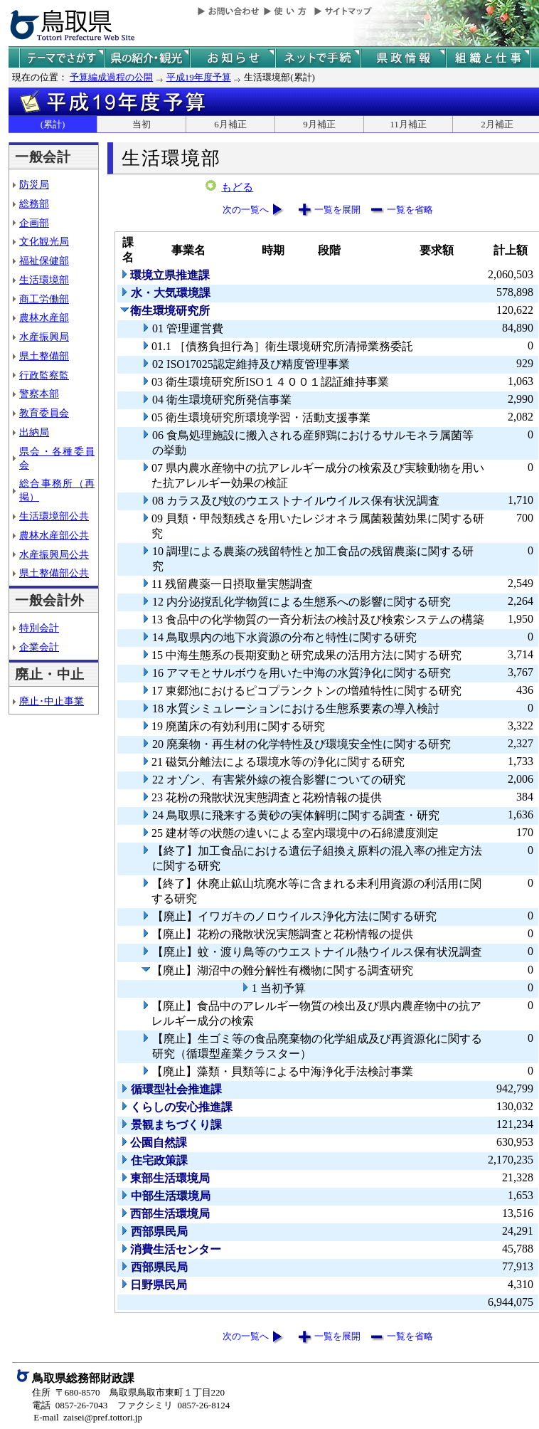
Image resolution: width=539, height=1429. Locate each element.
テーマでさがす (62, 58)
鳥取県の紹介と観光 (147, 58)
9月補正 (319, 124)
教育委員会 (44, 412)
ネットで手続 (318, 58)
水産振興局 (44, 336)
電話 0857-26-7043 (69, 1405)
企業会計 (39, 647)
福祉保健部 (44, 260)
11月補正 (408, 124)
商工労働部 (44, 299)
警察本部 (39, 393)
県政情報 (403, 58)
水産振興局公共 (54, 554)
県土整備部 (44, 356)
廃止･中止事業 (51, 701)
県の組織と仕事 (488, 58)
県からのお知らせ (232, 58)
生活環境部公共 (54, 516)
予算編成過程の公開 (111, 77)
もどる (237, 187)
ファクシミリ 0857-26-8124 (173, 1405)
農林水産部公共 (54, 535)
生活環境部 (44, 279)
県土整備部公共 (54, 573)
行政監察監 (44, 375)
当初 (141, 124)
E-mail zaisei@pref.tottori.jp (87, 1417)
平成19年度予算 (198, 77)
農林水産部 (44, 317)
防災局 (34, 184)
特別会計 (39, 627)
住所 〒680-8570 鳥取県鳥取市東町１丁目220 (128, 1392)
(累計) (53, 124)
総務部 (34, 203)
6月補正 (230, 124)
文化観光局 (44, 241)
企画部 (34, 222)
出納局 (34, 432)
